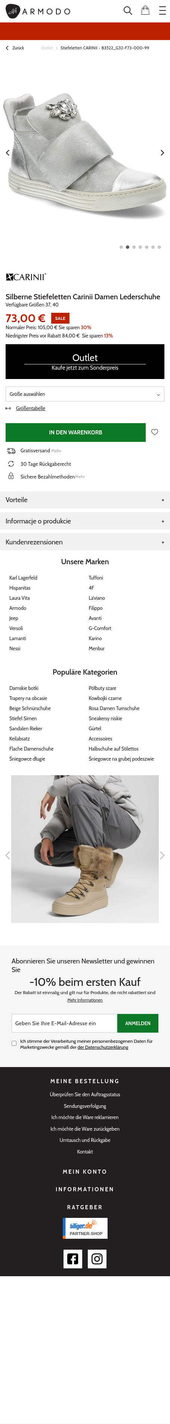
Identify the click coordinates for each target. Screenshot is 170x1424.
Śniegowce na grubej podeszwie (121, 759)
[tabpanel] (85, 152)
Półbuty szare (103, 688)
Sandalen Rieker (25, 728)
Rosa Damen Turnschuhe (114, 708)
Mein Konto (85, 1171)
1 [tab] (121, 247)
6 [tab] (153, 247)
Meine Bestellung (85, 1081)
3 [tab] (134, 247)
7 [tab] (159, 247)
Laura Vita (19, 598)
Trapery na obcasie (28, 698)
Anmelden (138, 1023)
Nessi (14, 648)
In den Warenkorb (75, 432)
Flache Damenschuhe (31, 749)
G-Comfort (100, 628)
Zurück (15, 48)
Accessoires (100, 739)
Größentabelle (25, 408)
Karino (95, 638)
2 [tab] (127, 247)
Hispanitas (20, 588)
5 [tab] (146, 247)
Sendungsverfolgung (85, 1106)
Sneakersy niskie (106, 718)
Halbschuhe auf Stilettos (114, 749)
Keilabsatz (19, 739)
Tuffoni (96, 578)
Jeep (13, 618)
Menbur (97, 648)
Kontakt (85, 1152)
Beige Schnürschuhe (30, 708)
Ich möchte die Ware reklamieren (85, 1117)
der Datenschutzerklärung (103, 1047)
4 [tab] (140, 247)
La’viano (97, 598)
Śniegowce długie (27, 759)
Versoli (16, 628)
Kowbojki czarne (105, 698)
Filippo (96, 608)
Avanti (95, 618)
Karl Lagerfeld (23, 578)
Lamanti (17, 638)
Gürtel (95, 728)
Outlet (47, 48)
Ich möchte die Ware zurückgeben (85, 1129)
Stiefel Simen (23, 718)
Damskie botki (23, 688)
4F (91, 588)
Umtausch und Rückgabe (85, 1140)
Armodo (17, 608)
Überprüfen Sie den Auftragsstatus (85, 1094)
